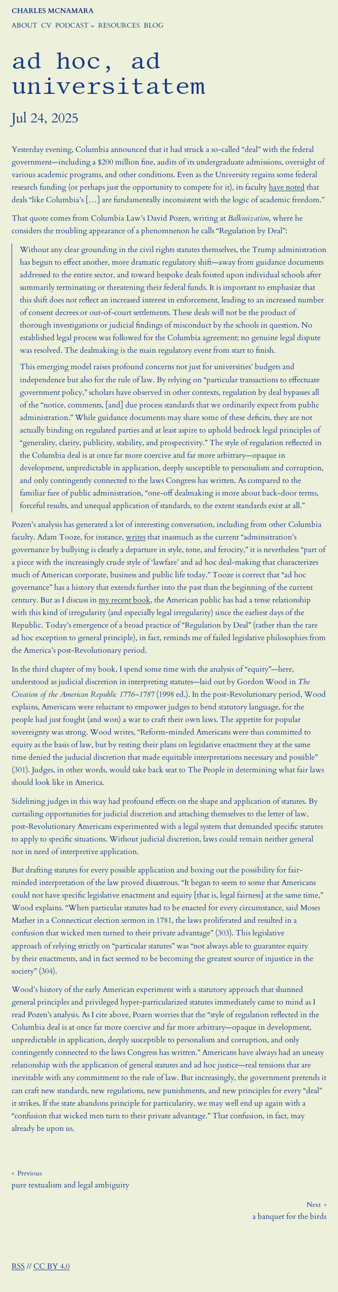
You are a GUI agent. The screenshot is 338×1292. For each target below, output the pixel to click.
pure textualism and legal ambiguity (70, 1185)
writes (136, 537)
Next (314, 1204)
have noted (287, 187)
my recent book (124, 600)
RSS (18, 1266)
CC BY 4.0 (51, 1266)
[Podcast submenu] (92, 26)
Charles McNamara (52, 10)
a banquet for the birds (289, 1216)
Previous (29, 1173)
